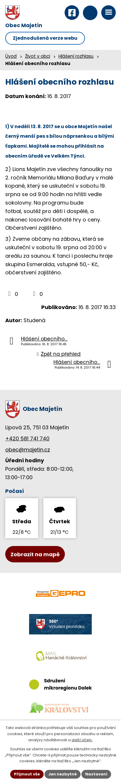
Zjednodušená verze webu (45, 38)
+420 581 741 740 (27, 438)
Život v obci (37, 56)
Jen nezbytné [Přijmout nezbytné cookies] (62, 774)
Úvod (11, 56)
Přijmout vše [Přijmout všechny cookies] (27, 774)
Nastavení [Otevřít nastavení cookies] (96, 774)
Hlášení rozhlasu (75, 56)
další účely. (82, 740)
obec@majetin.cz (27, 449)
